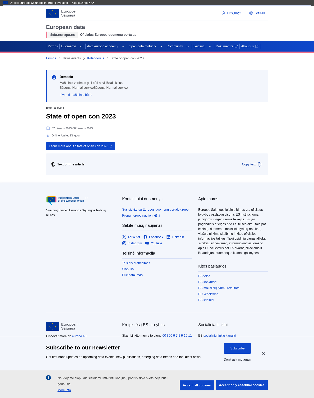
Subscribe (237, 348)
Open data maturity (142, 46)
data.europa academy (102, 46)
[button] (257, 13)
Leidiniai (199, 46)
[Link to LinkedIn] (175, 237)
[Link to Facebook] (153, 237)
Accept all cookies (197, 385)
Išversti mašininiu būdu (76, 95)
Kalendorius (95, 58)
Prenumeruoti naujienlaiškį (141, 215)
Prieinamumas (132, 275)
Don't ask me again (237, 359)
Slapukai (128, 269)
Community (175, 46)
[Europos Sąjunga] (61, 13)
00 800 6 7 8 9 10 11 (177, 335)
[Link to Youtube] (153, 243)
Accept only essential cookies (242, 385)
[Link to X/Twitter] (131, 237)
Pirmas (53, 46)
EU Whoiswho (208, 294)
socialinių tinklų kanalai (219, 335)
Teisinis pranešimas (136, 263)
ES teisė (204, 276)
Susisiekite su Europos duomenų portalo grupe (155, 209)
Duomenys (68, 46)
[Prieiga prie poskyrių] (81, 46)
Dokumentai (227, 46)
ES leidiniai (206, 300)
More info (64, 390)
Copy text (252, 164)
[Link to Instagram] (132, 243)
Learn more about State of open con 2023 (78, 146)
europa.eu (79, 336)
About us (250, 46)
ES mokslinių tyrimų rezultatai (219, 288)
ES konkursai (207, 282)
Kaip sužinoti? (82, 2)
